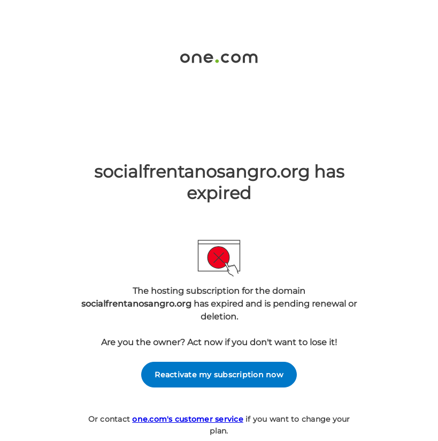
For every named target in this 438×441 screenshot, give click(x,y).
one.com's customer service (187, 419)
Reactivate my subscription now (219, 374)
